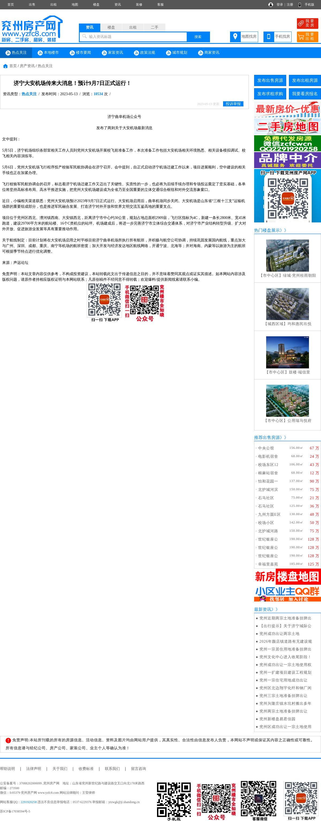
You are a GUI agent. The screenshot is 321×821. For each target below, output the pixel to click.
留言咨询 (138, 769)
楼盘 (96, 4)
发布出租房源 (305, 80)
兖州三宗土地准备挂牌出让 (283, 696)
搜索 (197, 37)
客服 (160, 4)
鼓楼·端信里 (299, 372)
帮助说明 (7, 769)
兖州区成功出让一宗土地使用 (285, 727)
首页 (10, 4)
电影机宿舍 (268, 456)
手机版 (309, 4)
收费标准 (86, 769)
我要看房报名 (305, 93)
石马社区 (266, 498)
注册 (290, 4)
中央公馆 (266, 448)
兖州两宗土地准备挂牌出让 (283, 711)
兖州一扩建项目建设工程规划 (285, 672)
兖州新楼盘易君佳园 (277, 719)
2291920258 (29, 802)
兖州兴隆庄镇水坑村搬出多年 (285, 703)
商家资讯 (208, 53)
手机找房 (282, 36)
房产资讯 (27, 66)
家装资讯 (112, 53)
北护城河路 (268, 531)
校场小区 (266, 523)
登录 (280, 4)
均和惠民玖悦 (300, 324)
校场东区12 (268, 465)
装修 (139, 4)
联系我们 (112, 769)
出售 (32, 4)
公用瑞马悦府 (300, 421)
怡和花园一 (268, 481)
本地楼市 (48, 53)
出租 (53, 4)
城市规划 (176, 53)
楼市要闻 (80, 53)
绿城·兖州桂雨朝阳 (299, 275)
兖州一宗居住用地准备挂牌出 (285, 649)
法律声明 (33, 769)
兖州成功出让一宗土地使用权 (285, 665)
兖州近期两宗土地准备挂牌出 (285, 618)
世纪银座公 (268, 539)
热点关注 (16, 53)
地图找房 (249, 36)
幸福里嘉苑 (268, 564)
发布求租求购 (270, 93)
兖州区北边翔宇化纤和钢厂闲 (285, 688)
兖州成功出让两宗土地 (279, 634)
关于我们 (59, 769)
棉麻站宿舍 (268, 473)
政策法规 (144, 53)
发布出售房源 (270, 80)
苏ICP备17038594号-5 (15, 811)
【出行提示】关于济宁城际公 (285, 626)
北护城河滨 (268, 490)
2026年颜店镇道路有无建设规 (285, 641)
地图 (75, 4)
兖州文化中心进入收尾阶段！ (285, 657)
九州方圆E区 (269, 514)
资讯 (117, 4)
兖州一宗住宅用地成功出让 (283, 680)
